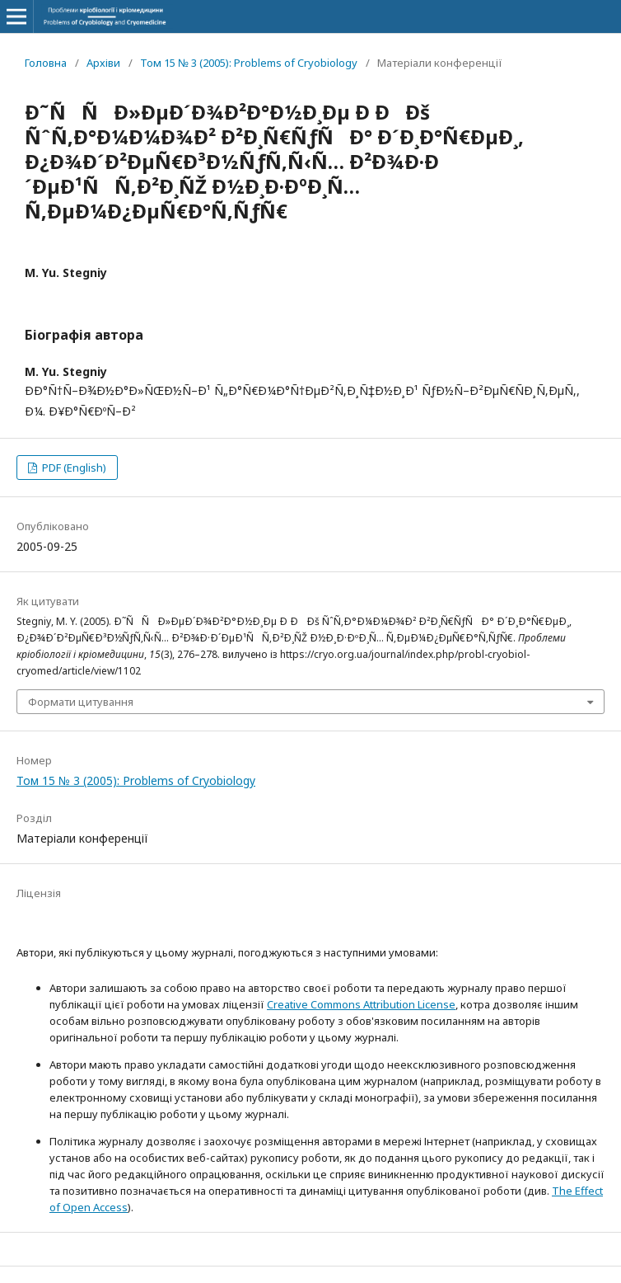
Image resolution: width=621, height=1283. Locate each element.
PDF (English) (73, 467)
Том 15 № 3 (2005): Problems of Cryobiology (248, 62)
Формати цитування (80, 701)
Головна (46, 62)
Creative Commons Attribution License (361, 1004)
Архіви (103, 62)
